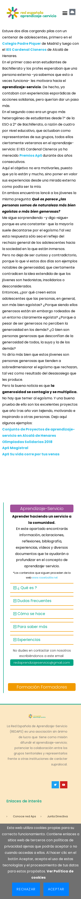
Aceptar (56, 889)
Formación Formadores (42, 687)
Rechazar (26, 889)
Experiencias (28, 639)
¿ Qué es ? (27, 587)
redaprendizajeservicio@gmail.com (42, 662)
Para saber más (32, 626)
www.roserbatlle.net (45, 577)
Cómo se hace (31, 613)
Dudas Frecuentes (34, 600)
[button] (65, 13)
